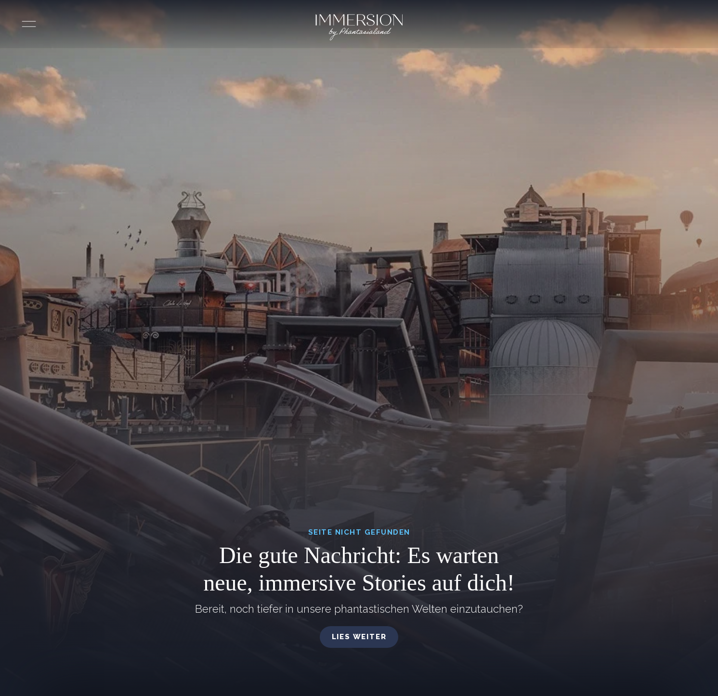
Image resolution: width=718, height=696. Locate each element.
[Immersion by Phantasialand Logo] (359, 27)
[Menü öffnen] (29, 24)
